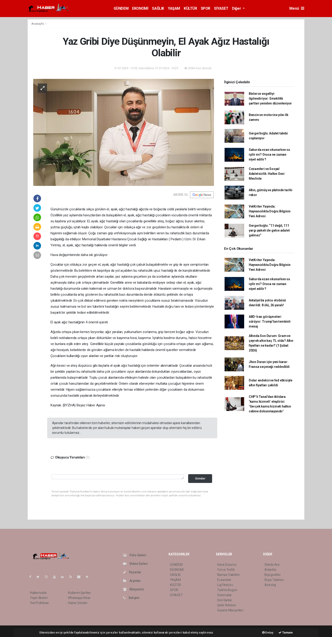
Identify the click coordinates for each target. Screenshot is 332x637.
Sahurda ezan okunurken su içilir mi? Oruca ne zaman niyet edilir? (269, 154)
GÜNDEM (121, 8)
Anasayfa (37, 23)
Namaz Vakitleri (228, 575)
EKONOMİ (140, 8)
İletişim (131, 598)
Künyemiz (133, 589)
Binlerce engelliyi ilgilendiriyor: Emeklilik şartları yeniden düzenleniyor (270, 98)
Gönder (200, 478)
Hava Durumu (227, 564)
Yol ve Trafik (226, 570)
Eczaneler (224, 580)
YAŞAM (174, 8)
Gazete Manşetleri (230, 610)
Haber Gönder (78, 603)
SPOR (205, 8)
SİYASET (221, 8)
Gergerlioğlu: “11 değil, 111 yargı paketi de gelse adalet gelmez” (269, 230)
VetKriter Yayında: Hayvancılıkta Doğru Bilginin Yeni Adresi (269, 211)
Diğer (237, 8)
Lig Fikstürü (225, 585)
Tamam (286, 632)
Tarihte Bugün (227, 590)
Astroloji (270, 585)
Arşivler (132, 581)
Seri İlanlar (224, 600)
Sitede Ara (271, 564)
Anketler (270, 570)
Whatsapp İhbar (79, 598)
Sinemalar (224, 595)
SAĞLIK (158, 8)
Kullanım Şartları (79, 593)
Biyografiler (272, 575)
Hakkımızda (38, 593)
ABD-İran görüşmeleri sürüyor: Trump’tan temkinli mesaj (269, 321)
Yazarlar (132, 572)
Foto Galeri (134, 555)
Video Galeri (135, 564)
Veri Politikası (39, 603)
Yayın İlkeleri (38, 598)
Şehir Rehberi (226, 605)
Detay (267, 632)
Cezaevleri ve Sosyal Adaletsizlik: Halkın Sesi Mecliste (267, 173)
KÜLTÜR (190, 8)
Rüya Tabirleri (274, 580)
